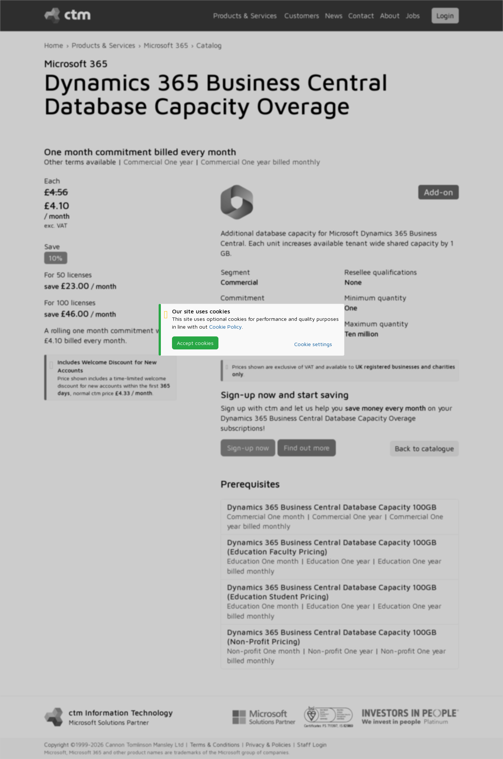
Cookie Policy (225, 326)
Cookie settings (313, 344)
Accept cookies (195, 342)
